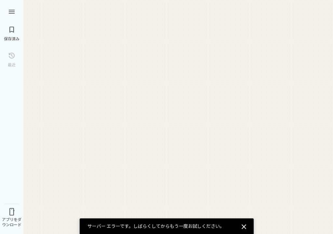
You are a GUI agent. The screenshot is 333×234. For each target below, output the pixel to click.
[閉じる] (243, 226)
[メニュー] (11, 11)
